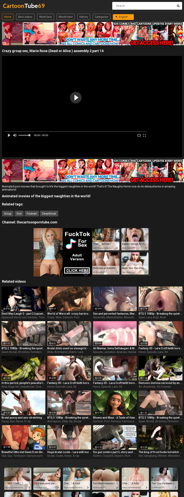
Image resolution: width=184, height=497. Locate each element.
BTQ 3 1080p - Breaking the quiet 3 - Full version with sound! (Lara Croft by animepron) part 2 (69, 417)
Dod (19, 213)
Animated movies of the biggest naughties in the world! (46, 196)
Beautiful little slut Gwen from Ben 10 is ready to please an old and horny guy (23, 452)
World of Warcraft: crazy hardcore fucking (69, 313)
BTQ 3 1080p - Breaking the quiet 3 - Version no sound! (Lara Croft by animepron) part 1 (160, 313)
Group (7, 213)
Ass (12, 421)
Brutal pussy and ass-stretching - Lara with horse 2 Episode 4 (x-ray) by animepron (23, 417)
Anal (163, 317)
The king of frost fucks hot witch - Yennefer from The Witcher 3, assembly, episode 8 (160, 452)
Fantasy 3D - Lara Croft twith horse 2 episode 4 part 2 (160, 348)
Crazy (50, 317)
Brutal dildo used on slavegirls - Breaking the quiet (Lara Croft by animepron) (69, 348)
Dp (71, 421)
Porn (77, 317)
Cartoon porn (35, 455)
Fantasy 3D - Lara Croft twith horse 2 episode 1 (115, 383)
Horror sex (20, 317)
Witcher (162, 455)
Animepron (61, 352)
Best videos (25, 16)
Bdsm (73, 352)
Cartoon (68, 317)
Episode (98, 352)
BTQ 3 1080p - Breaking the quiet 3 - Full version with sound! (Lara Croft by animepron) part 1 (160, 417)
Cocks (59, 455)
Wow (59, 317)
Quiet (142, 317)
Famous (116, 421)
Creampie (41, 386)
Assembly (99, 317)
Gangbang (150, 455)
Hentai (132, 352)
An (140, 386)
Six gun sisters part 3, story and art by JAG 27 (115, 452)
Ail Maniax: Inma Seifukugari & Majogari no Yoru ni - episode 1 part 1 (115, 348)
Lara (149, 317)
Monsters (130, 317)
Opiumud (7, 317)
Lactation (109, 352)
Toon (42, 317)
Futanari (32, 213)
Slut (4, 455)
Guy (10, 455)
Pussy (5, 421)
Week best (45, 16)
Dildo (50, 352)
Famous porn (130, 421)
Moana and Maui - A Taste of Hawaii (115, 417)
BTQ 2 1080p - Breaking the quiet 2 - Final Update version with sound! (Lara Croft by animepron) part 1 (23, 348)
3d (166, 352)
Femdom (36, 352)
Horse (142, 352)
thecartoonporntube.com (37, 222)
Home (7, 16)
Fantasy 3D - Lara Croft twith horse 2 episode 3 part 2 (69, 383)
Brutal (13, 352)
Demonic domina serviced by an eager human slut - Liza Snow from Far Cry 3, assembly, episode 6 (160, 383)
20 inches (23, 352)
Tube (13, 5)
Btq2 (156, 317)
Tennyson (19, 455)
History (83, 16)
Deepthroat (49, 213)
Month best (66, 16)
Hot (141, 455)
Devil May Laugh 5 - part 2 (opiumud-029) (23, 313)
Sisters (97, 455)
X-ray (27, 421)
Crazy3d (108, 455)
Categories (101, 16)
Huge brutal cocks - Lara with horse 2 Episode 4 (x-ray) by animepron (69, 452)
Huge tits (13, 386)
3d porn (119, 455)
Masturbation (114, 317)
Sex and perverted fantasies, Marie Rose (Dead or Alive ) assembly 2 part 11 (115, 313)
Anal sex (122, 352)
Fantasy (32, 317)
